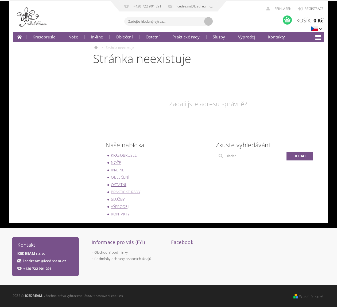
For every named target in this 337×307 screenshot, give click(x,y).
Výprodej (246, 37)
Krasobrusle (44, 37)
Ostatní (153, 37)
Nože (73, 37)
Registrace (314, 8)
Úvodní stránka (19, 37)
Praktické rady (186, 37)
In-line (97, 37)
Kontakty (276, 37)
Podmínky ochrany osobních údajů (123, 258)
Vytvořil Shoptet (311, 296)
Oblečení (124, 37)
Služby (219, 37)
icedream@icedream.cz (44, 261)
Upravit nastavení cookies (103, 295)
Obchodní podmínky (111, 252)
